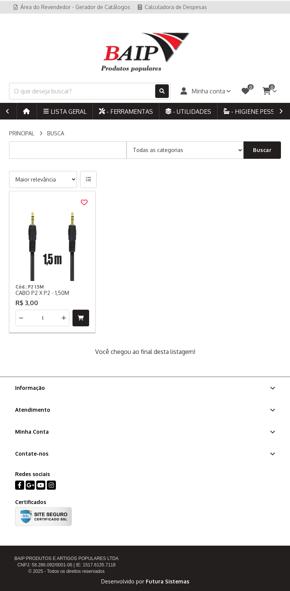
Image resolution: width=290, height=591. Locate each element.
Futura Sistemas (167, 581)
